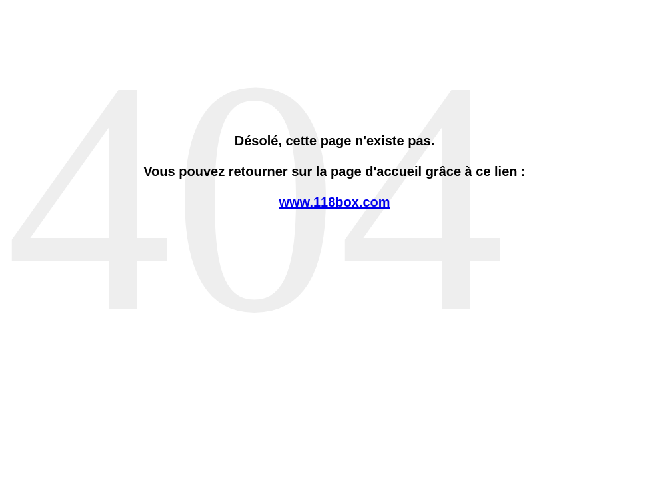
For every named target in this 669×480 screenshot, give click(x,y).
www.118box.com (334, 202)
